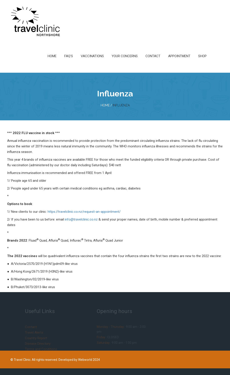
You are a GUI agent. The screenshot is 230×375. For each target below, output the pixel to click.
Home (52, 56)
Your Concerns (125, 56)
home (105, 105)
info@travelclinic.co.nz (81, 219)
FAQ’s (68, 56)
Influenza (121, 105)
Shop (202, 56)
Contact (152, 56)
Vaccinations (92, 56)
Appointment (179, 56)
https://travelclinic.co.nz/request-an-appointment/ (84, 212)
